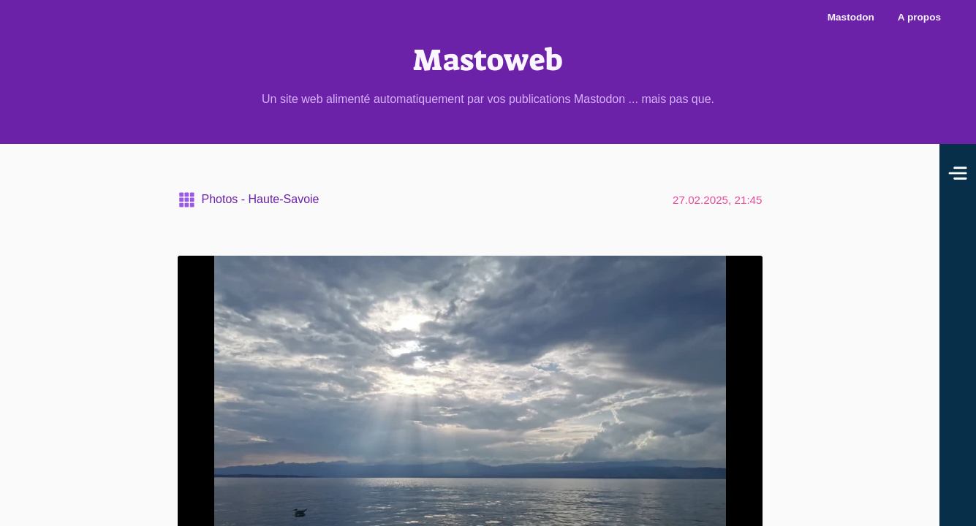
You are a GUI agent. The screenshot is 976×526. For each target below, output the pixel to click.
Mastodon (851, 17)
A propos (919, 17)
